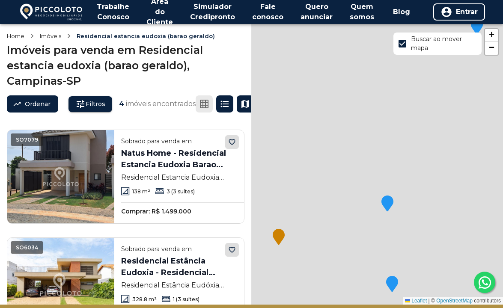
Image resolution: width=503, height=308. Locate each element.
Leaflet (416, 301)
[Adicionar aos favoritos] (232, 142)
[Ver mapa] (245, 104)
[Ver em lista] (224, 104)
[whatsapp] (484, 282)
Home (15, 36)
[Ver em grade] (204, 104)
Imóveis (50, 36)
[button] (477, 27)
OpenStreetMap (454, 301)
